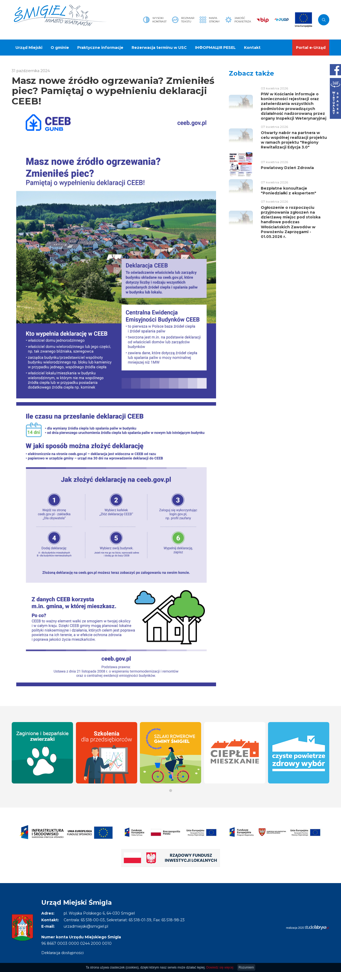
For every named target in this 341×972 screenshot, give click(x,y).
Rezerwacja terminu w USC (159, 47)
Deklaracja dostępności (62, 952)
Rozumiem (246, 967)
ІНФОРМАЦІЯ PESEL (215, 47)
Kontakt (252, 47)
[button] (170, 790)
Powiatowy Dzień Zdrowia (287, 167)
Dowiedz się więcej (219, 967)
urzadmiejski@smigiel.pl (86, 926)
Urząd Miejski (28, 47)
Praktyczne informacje (100, 47)
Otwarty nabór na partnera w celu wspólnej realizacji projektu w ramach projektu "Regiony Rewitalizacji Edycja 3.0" (294, 140)
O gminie (60, 47)
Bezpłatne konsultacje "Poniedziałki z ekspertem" (288, 190)
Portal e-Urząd (311, 47)
